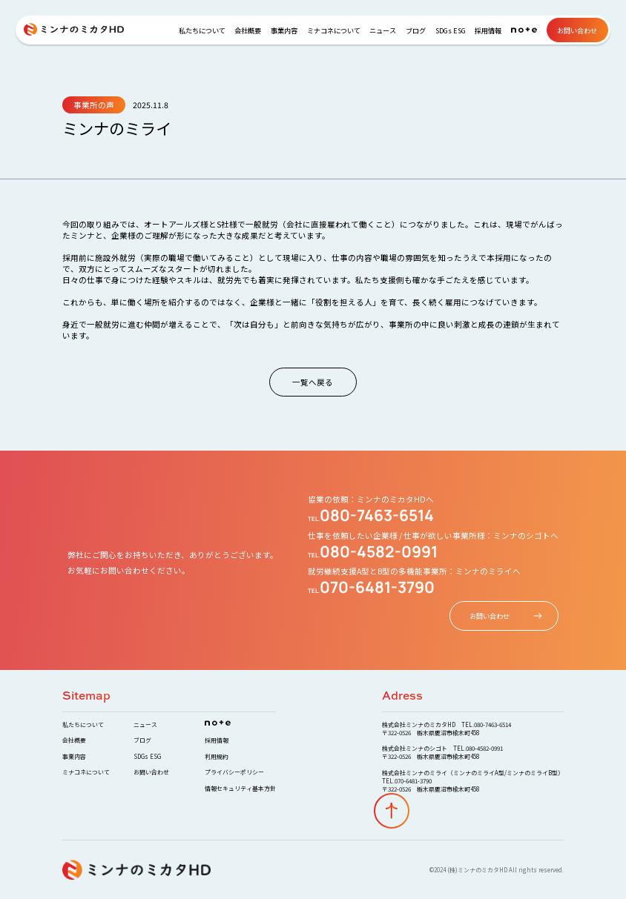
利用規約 (216, 756)
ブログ (416, 30)
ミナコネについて (333, 30)
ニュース (382, 30)
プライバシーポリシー (234, 772)
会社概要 (247, 30)
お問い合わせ (577, 30)
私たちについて (202, 30)
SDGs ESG (450, 30)
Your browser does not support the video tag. (313, 449)
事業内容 (284, 30)
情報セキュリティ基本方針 (240, 788)
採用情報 (488, 30)
